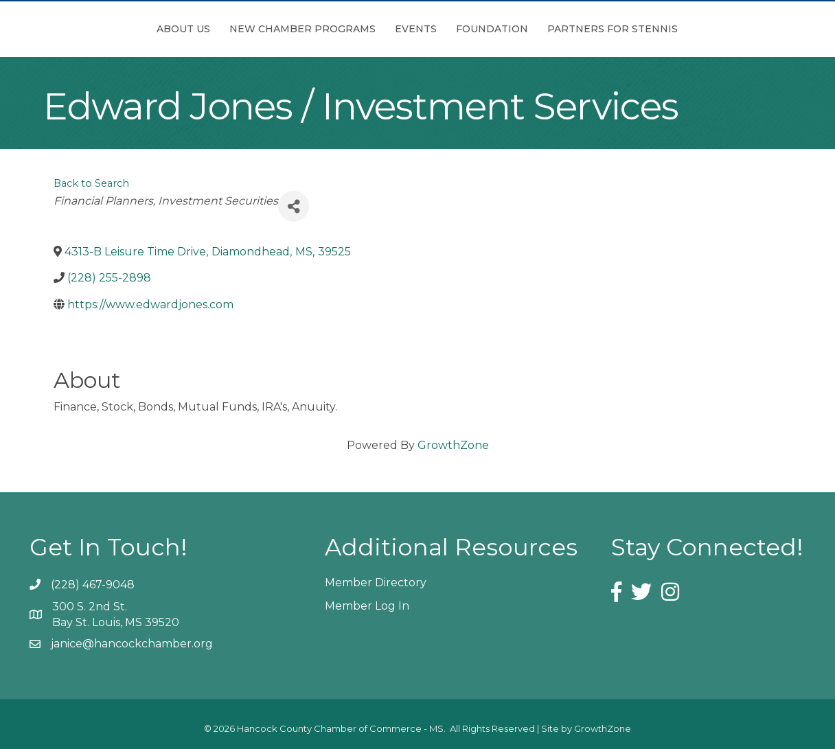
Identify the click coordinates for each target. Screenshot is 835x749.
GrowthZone (453, 445)
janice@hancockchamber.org (132, 643)
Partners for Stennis (689, 29)
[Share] (293, 206)
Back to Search (91, 183)
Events (339, 29)
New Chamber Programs (225, 29)
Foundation (569, 29)
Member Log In (367, 605)
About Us (106, 29)
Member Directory (375, 582)
